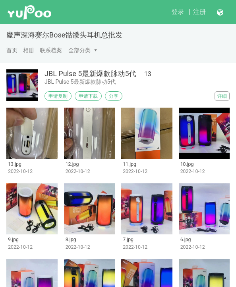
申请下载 (88, 96)
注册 (199, 12)
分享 (113, 96)
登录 (177, 12)
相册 (28, 50)
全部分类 (79, 50)
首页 (11, 50)
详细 (222, 96)
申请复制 (58, 96)
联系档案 (51, 50)
